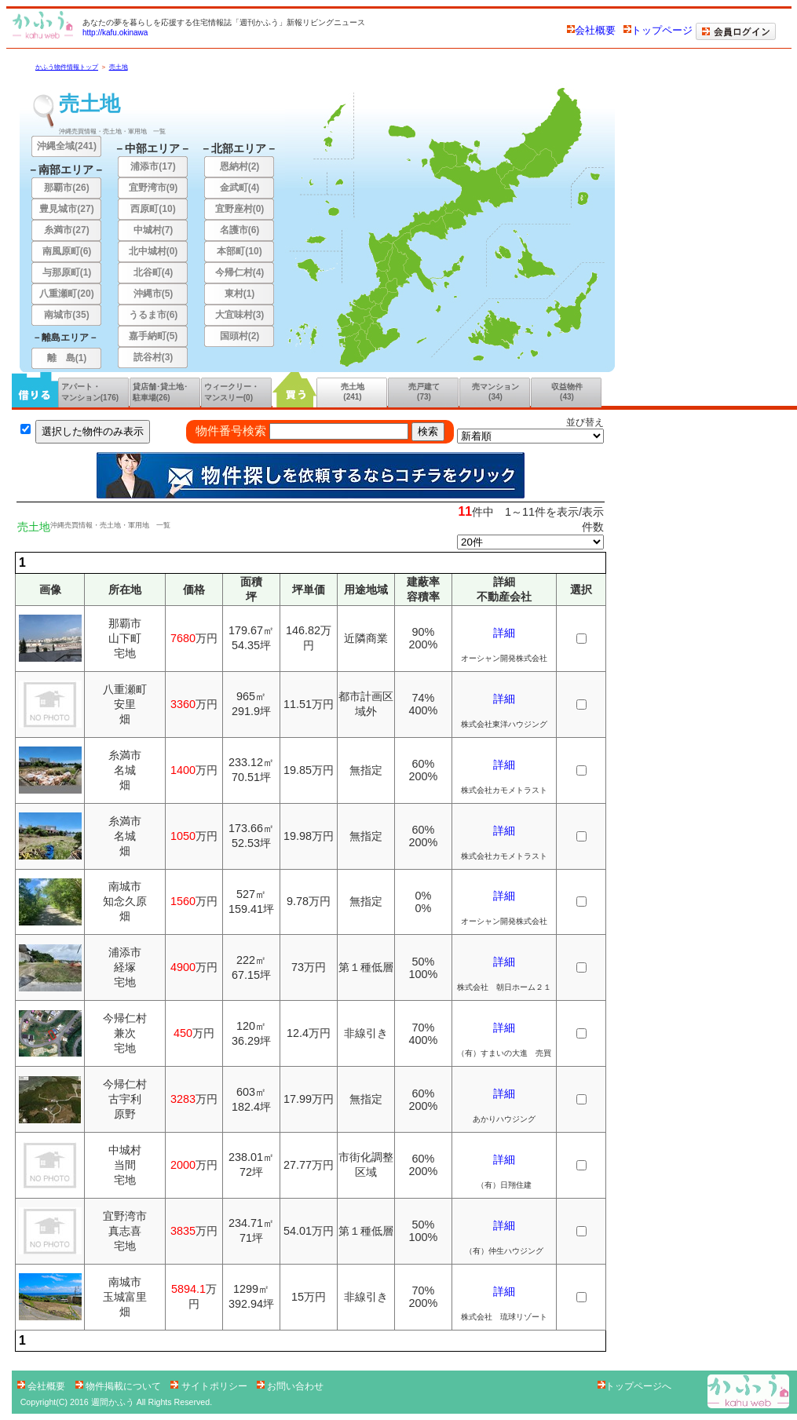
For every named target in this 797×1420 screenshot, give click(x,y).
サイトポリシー (210, 1386)
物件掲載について (119, 1386)
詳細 (504, 632)
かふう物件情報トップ (66, 67)
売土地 (118, 67)
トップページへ (634, 1386)
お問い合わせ (290, 1386)
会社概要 (591, 30)
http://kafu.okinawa (115, 32)
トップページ (658, 30)
